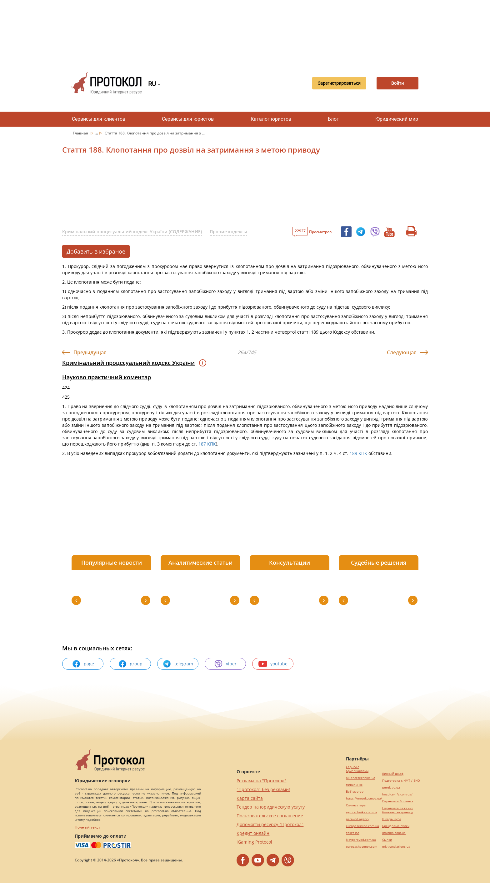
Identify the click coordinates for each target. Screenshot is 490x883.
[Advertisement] (245, 31)
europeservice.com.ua (362, 826)
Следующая (402, 352)
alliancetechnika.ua (360, 778)
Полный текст (87, 827)
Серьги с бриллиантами (357, 769)
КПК (211, 444)
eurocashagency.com (361, 847)
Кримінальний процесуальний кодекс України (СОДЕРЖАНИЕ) (132, 232)
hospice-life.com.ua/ (397, 794)
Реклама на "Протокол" (261, 781)
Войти (396, 83)
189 (353, 453)
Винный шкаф (392, 774)
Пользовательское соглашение (270, 816)
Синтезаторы (356, 805)
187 (202, 444)
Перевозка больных (397, 801)
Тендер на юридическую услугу (271, 807)
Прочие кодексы (228, 232)
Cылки (387, 840)
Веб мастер (354, 792)
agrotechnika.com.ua (361, 812)
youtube (273, 663)
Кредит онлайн (253, 833)
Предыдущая (90, 352)
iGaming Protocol (254, 842)
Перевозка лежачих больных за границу (397, 810)
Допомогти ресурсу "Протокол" (270, 824)
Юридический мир (396, 119)
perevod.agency (357, 819)
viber (225, 663)
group (130, 663)
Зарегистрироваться (336, 83)
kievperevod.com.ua (361, 840)
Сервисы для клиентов (98, 119)
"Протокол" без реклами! (263, 789)
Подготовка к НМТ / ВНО (401, 781)
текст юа (352, 833)
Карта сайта (250, 798)
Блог (333, 119)
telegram (177, 663)
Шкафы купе (391, 819)
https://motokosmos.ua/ (364, 798)
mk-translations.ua (396, 847)
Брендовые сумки (395, 826)
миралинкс (354, 785)
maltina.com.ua (394, 833)
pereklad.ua (391, 787)
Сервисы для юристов (188, 119)
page (83, 663)
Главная (81, 133)
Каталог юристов (271, 119)
